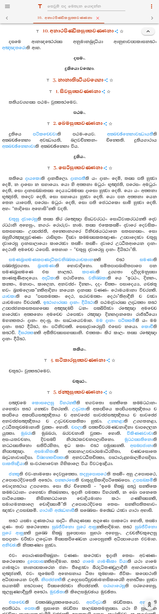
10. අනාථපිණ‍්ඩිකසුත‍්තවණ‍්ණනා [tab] (80, 18)
